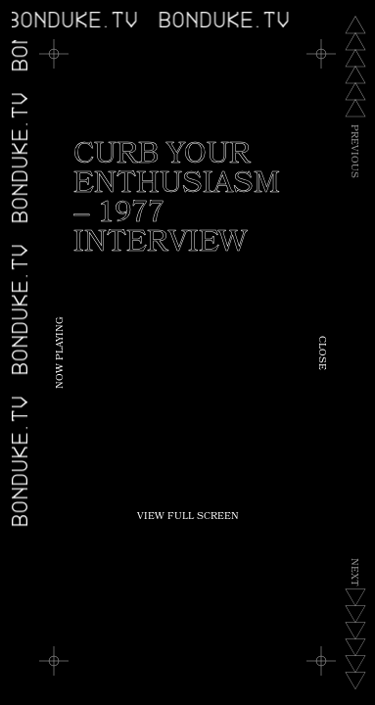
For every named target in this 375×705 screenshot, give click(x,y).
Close (321, 353)
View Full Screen (188, 517)
